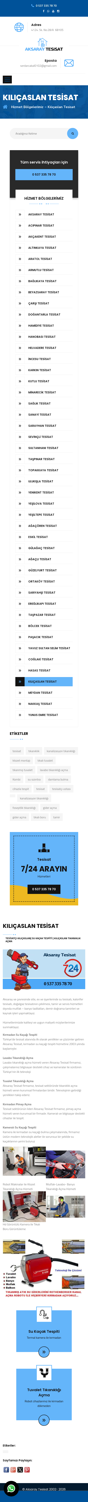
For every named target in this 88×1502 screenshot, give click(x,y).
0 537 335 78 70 (44, 174)
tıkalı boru (40, 817)
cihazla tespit (21, 789)
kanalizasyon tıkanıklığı (61, 751)
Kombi (17, 779)
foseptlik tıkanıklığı (24, 808)
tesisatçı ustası (61, 789)
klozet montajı (21, 760)
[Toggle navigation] (7, 79)
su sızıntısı (34, 779)
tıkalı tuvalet (45, 760)
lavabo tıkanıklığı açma (54, 770)
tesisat (17, 751)
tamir (56, 817)
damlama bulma (58, 779)
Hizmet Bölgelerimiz (27, 107)
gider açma (50, 808)
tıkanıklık (33, 751)
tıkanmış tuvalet (23, 770)
